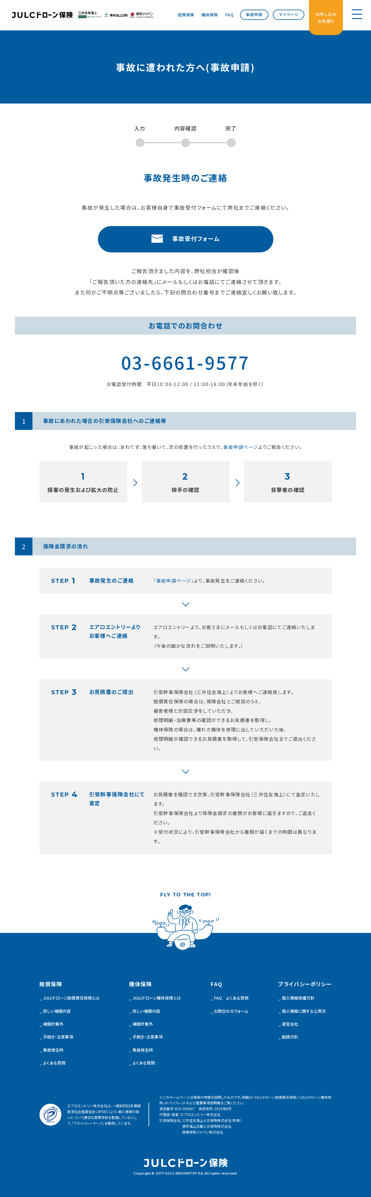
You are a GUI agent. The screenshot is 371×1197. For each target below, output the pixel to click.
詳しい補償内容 (57, 1011)
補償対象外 (53, 1024)
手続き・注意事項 (58, 1037)
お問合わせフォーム (231, 1011)
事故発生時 (53, 1050)
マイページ (288, 14)
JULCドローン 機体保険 (42, 15)
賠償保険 (186, 15)
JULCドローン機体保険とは (156, 998)
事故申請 (254, 14)
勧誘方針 (290, 1037)
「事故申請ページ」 (173, 580)
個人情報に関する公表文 (304, 1011)
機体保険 (209, 15)
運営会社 (290, 1024)
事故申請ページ (240, 446)
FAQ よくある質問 (231, 998)
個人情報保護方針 (298, 998)
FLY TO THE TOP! (185, 895)
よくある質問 (54, 1063)
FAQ (229, 15)
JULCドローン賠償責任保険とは (71, 998)
